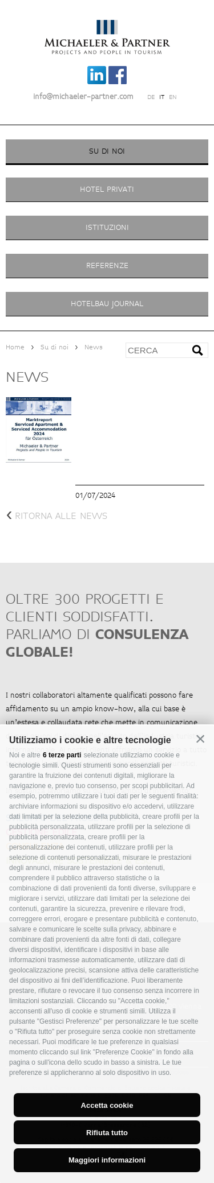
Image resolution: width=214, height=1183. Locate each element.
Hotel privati (107, 189)
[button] (200, 739)
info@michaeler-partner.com (83, 96)
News (93, 347)
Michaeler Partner (107, 30)
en (173, 97)
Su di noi (107, 151)
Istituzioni (107, 227)
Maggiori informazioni (107, 1160)
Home (15, 347)
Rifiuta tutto (107, 1132)
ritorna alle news (56, 516)
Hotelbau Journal (107, 303)
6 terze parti (62, 755)
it (161, 97)
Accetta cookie (107, 1105)
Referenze (107, 265)
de (151, 97)
